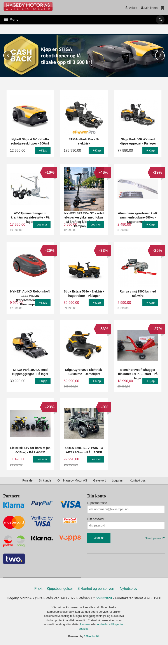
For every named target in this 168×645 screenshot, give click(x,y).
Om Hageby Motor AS (72, 480)
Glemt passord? (155, 538)
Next (164, 54)
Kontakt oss (138, 480)
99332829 (104, 598)
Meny (10, 19)
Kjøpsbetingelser (60, 588)
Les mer (85, 624)
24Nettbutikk (92, 636)
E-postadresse (97, 502)
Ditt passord (95, 519)
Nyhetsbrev (129, 588)
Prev (12, 54)
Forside (27, 480)
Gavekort (99, 480)
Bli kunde (45, 480)
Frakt (38, 588)
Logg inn (118, 480)
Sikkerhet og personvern (96, 588)
